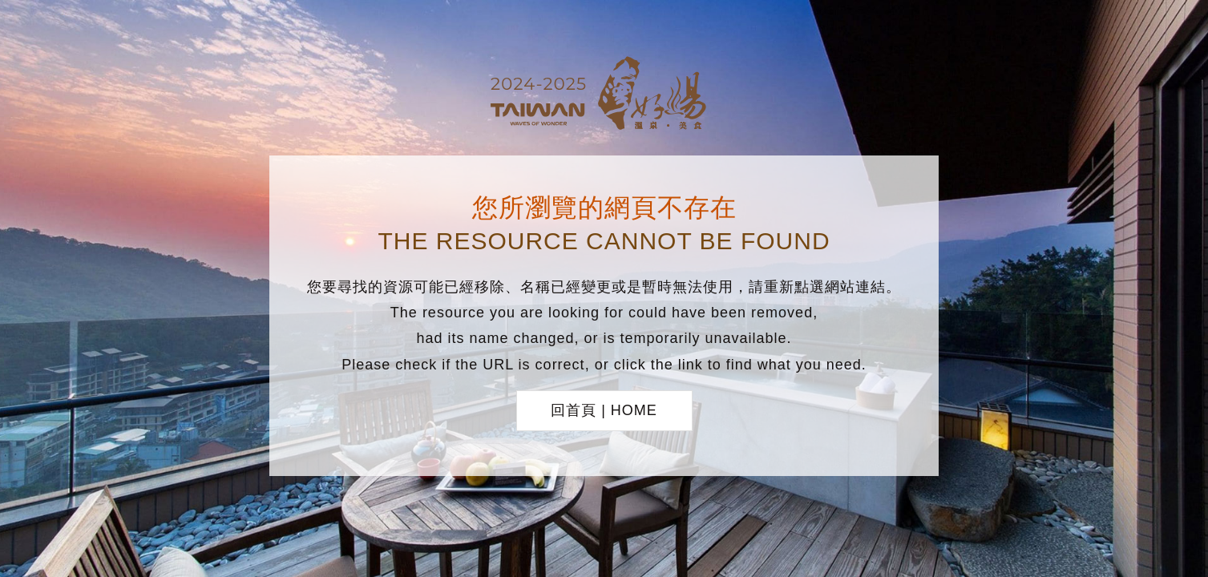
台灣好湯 (604, 95)
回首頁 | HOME (604, 410)
